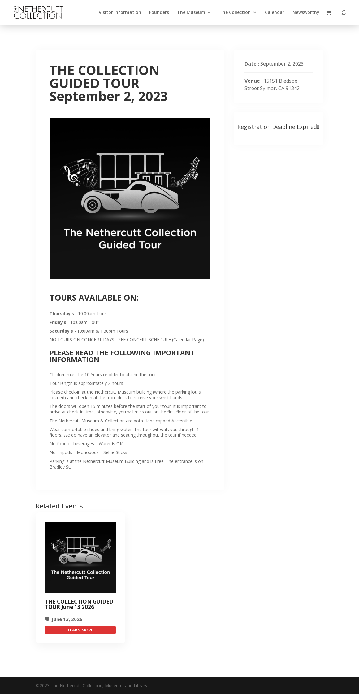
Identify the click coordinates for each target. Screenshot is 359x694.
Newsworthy (305, 12)
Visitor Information (120, 12)
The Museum (191, 12)
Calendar (274, 12)
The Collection (235, 12)
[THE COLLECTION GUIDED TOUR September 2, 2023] (80, 557)
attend (80, 630)
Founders (159, 12)
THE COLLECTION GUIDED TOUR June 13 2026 (79, 604)
